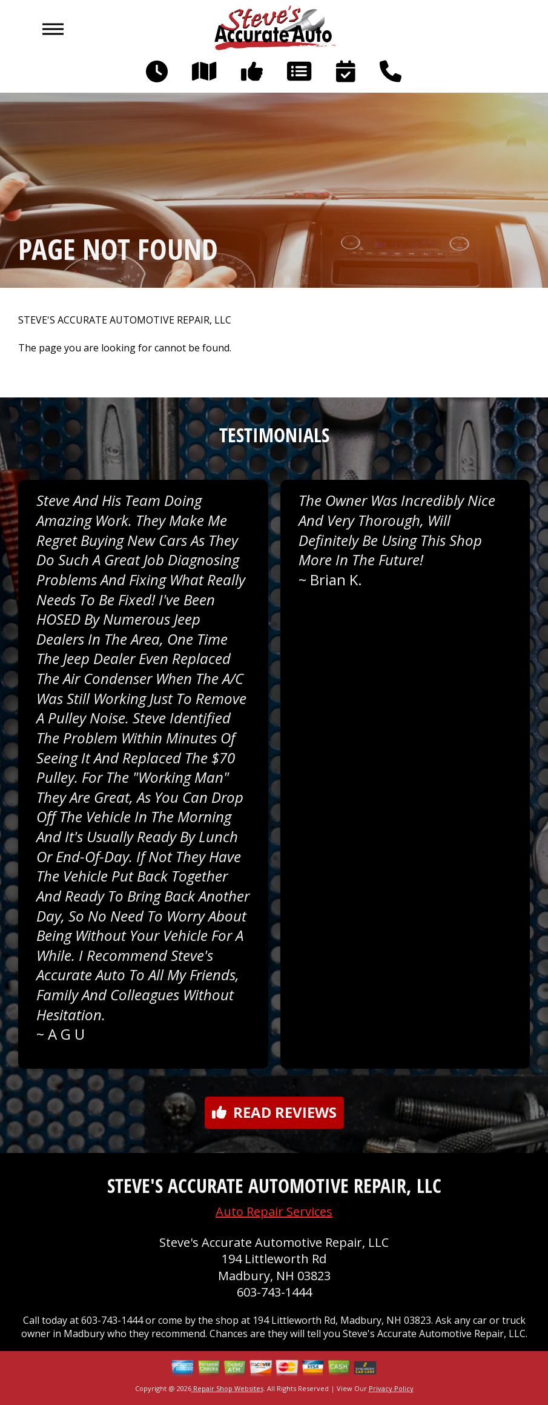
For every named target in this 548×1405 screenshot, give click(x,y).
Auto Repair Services (274, 1211)
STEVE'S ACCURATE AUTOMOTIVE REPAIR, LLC (124, 320)
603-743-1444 (274, 1292)
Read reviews (274, 1112)
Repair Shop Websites (227, 1388)
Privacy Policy (391, 1388)
